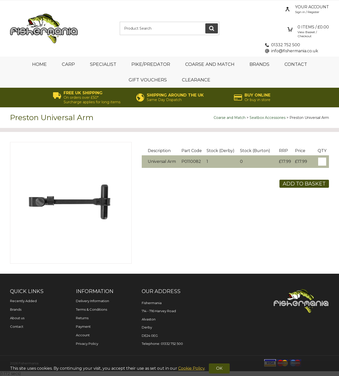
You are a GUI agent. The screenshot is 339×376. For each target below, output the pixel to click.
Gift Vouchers (148, 80)
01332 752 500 (285, 44)
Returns (82, 318)
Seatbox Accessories (267, 117)
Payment (83, 326)
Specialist (103, 64)
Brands (259, 64)
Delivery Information (92, 301)
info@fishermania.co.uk (294, 51)
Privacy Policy (87, 344)
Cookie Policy (191, 368)
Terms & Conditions (91, 309)
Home (39, 64)
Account (83, 335)
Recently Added (23, 301)
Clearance (196, 80)
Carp (68, 64)
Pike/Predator (150, 64)
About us (17, 318)
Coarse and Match (209, 64)
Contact (295, 64)
